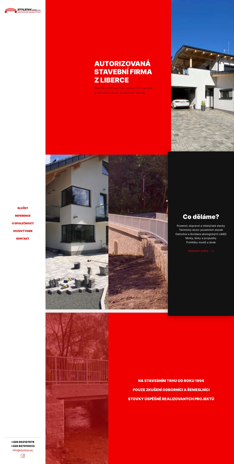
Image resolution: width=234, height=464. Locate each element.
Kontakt (22, 238)
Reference (23, 215)
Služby (22, 208)
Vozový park (22, 231)
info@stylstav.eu (23, 450)
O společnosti (23, 223)
